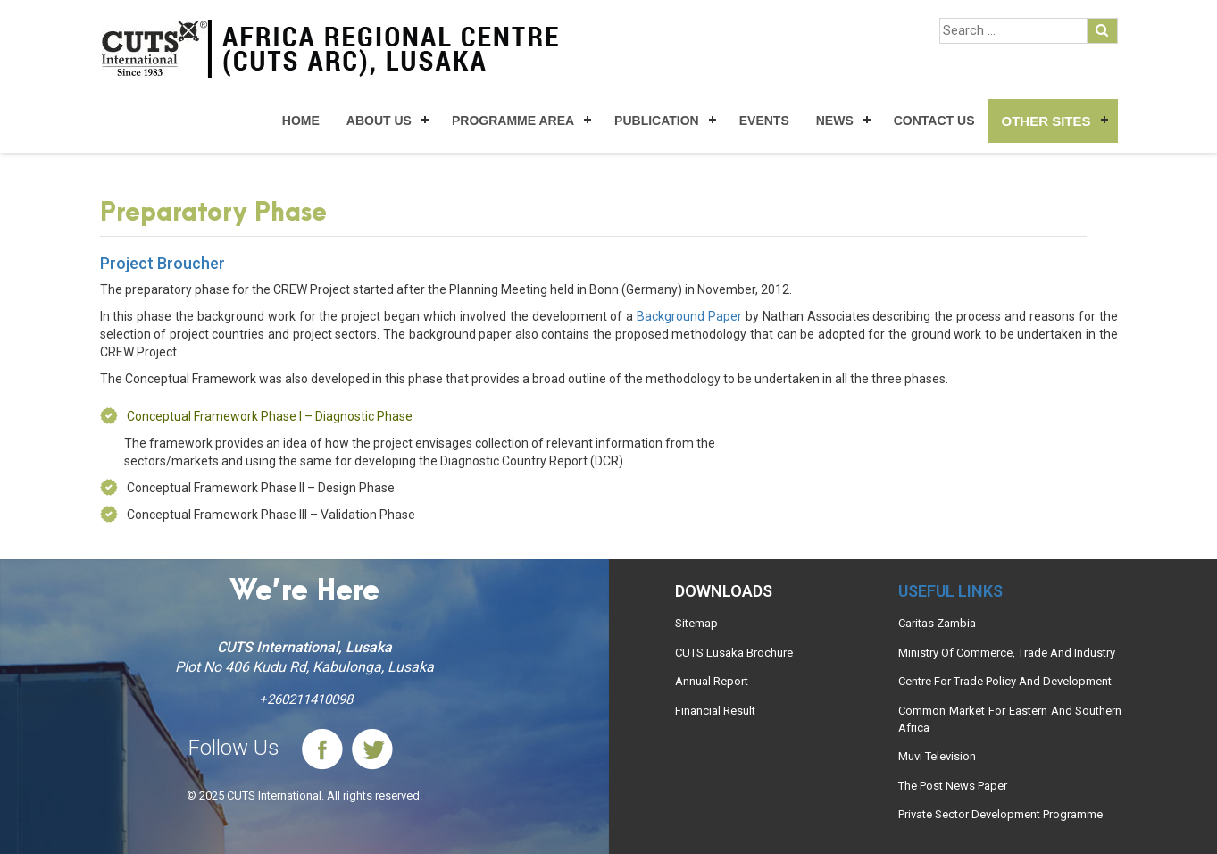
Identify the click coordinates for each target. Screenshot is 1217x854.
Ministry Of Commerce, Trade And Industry (1006, 652)
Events (764, 120)
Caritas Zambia (937, 623)
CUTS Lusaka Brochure (734, 652)
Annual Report (711, 681)
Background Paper (689, 316)
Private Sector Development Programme (1000, 814)
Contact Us (934, 120)
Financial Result (715, 710)
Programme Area (513, 120)
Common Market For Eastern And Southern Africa (1009, 719)
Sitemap (696, 623)
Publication (656, 120)
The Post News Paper (952, 785)
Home (301, 120)
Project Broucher (162, 263)
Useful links (950, 591)
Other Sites (1045, 121)
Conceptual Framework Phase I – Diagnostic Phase (270, 416)
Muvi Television (937, 756)
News (835, 120)
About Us (379, 120)
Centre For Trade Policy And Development (1005, 681)
